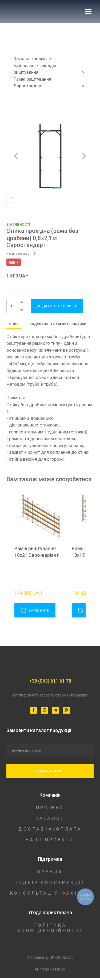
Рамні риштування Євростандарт (32, 82)
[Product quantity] (15, 306)
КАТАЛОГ (50, 818)
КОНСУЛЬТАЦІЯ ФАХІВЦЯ (50, 893)
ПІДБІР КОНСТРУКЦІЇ (50, 882)
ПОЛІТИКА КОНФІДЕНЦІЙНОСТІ (50, 927)
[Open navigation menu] (88, 11)
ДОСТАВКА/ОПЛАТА (50, 829)
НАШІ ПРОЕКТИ (50, 839)
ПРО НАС (50, 807)
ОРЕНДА (50, 871)
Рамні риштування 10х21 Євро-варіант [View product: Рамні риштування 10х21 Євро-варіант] (36, 552)
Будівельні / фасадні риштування (35, 69)
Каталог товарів (30, 58)
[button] (21, 302)
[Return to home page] (41, 11)
